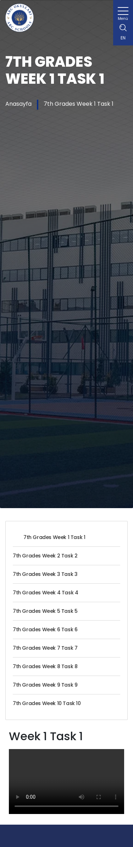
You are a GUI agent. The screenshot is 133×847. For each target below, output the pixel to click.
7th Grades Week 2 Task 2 (45, 555)
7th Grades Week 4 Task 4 (45, 592)
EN (123, 38)
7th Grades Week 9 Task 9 (45, 684)
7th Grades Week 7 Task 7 (45, 647)
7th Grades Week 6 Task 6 (45, 629)
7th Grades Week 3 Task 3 (45, 574)
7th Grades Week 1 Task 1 (78, 104)
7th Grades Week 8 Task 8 (45, 666)
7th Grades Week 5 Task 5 (45, 611)
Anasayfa (18, 104)
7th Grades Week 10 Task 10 (47, 703)
